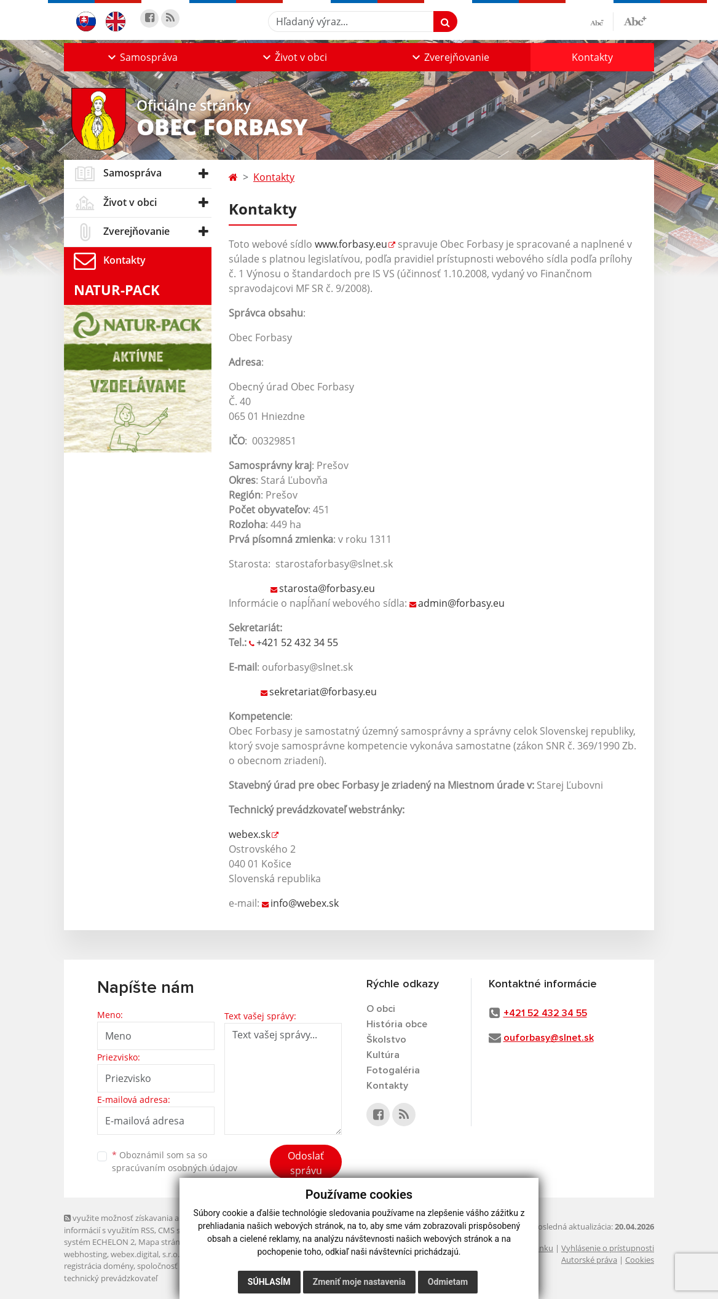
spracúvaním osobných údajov (174, 1168)
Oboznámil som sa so (174, 1161)
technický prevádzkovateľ (110, 1278)
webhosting (85, 1254)
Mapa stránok (163, 1241)
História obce (396, 1024)
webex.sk (249, 834)
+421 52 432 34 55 (297, 642)
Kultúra (383, 1055)
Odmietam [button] (448, 1282)
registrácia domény (98, 1265)
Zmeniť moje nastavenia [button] (359, 1282)
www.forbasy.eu (351, 244)
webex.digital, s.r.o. (145, 1254)
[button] (141, 57)
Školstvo (386, 1039)
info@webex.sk (304, 903)
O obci (380, 1009)
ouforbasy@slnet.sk (548, 1038)
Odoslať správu (306, 1163)
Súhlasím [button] (269, 1282)
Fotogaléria (393, 1070)
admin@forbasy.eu (461, 603)
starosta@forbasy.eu (327, 588)
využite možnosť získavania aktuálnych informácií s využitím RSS (139, 1223)
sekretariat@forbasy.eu (323, 691)
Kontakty (592, 57)
